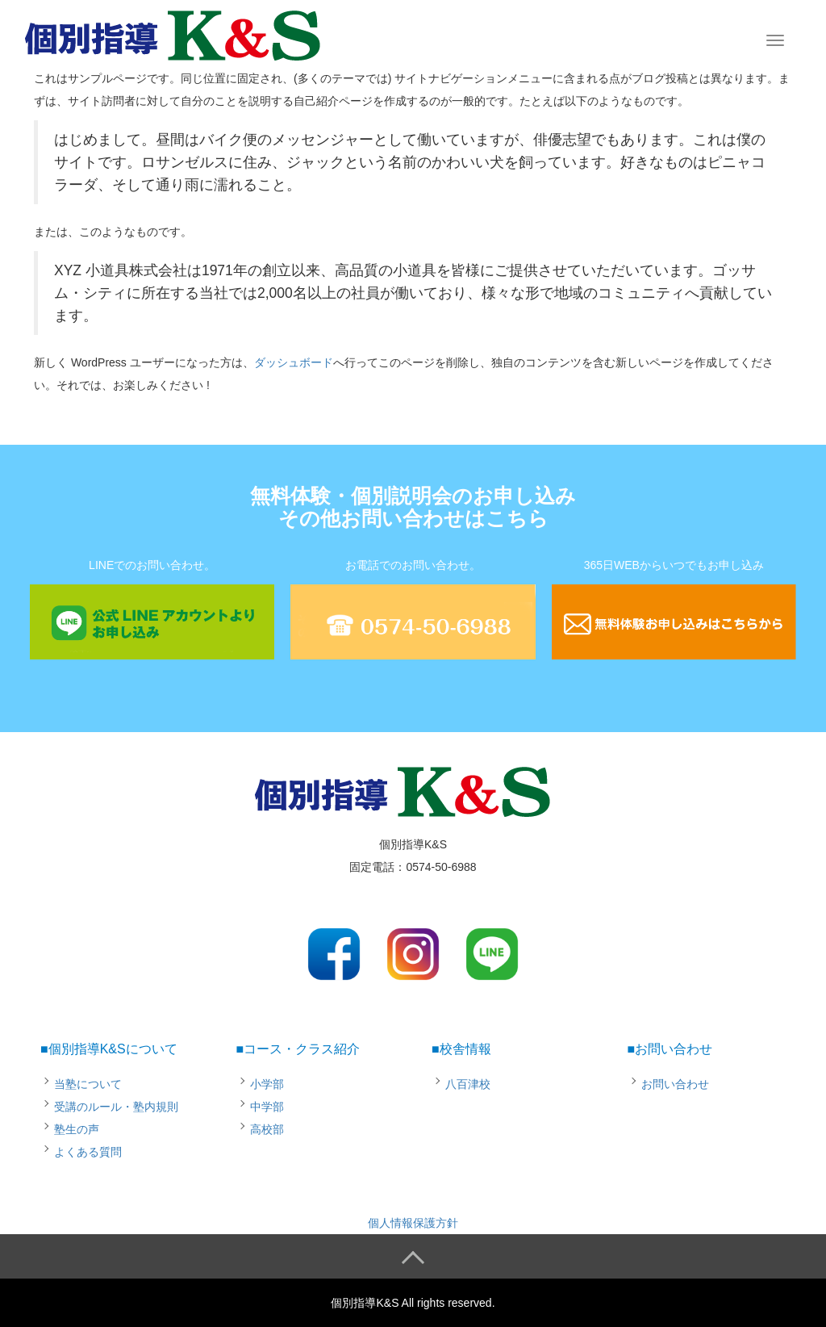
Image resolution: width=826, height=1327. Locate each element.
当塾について (88, 1084)
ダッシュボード (293, 362)
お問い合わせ (675, 1084)
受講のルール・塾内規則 (116, 1106)
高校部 (267, 1129)
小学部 (267, 1084)
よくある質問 (88, 1151)
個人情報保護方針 (413, 1222)
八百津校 (467, 1084)
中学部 (267, 1106)
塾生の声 (76, 1129)
